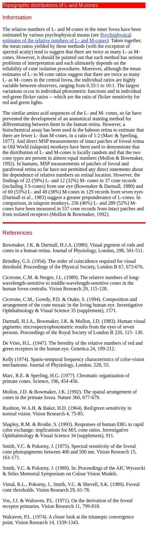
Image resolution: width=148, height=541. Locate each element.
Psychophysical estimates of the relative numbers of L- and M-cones (66, 37)
